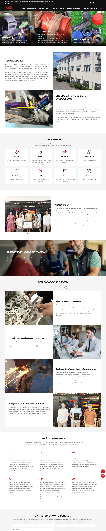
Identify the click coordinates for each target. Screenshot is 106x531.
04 (10, 490)
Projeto (65, 184)
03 (73, 463)
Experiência (41, 159)
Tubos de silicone (44, 31)
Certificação (89, 184)
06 (73, 490)
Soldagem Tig (7, 37)
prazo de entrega (16, 184)
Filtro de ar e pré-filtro (81, 39)
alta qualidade (65, 159)
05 (41, 490)
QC (41, 184)
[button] (101, 8)
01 (10, 463)
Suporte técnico (89, 159)
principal (16, 159)
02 (41, 463)
